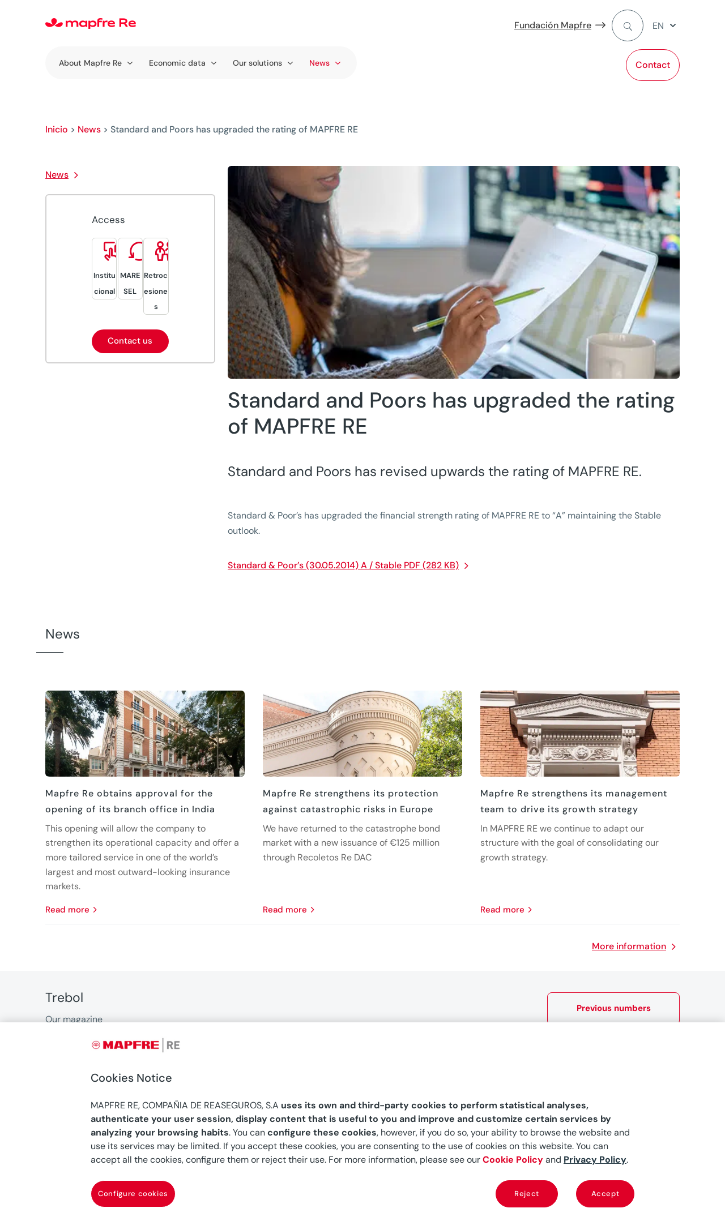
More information (629, 946)
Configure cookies (133, 1193)
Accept (605, 1193)
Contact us (130, 340)
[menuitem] (666, 25)
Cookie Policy (513, 1160)
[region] (362, 1121)
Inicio (56, 129)
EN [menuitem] (658, 26)
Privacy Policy (595, 1160)
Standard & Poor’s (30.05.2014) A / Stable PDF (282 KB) (343, 565)
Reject (526, 1193)
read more (67, 909)
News (89, 129)
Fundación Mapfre (552, 25)
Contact (653, 65)
